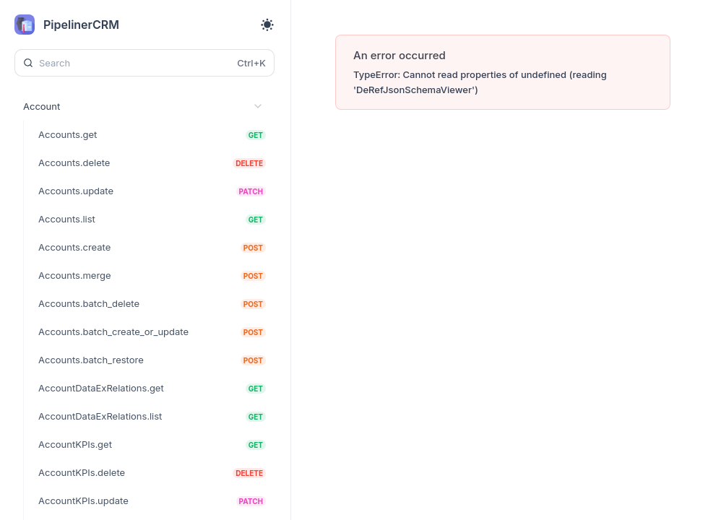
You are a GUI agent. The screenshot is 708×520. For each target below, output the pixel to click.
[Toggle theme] (267, 24)
